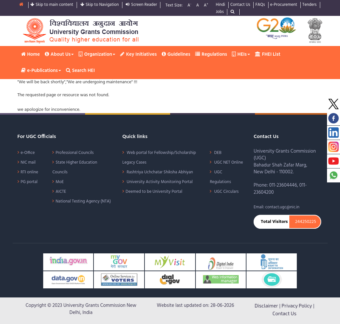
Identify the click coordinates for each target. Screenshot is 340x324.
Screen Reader (141, 5)
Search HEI (80, 71)
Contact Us (240, 5)
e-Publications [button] (41, 71)
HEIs (241, 54)
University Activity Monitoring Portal (159, 182)
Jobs (220, 12)
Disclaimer (266, 305)
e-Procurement (283, 5)
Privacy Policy (297, 305)
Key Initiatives (138, 54)
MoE (60, 182)
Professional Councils (75, 152)
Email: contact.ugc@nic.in (276, 207)
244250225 (305, 222)
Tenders (309, 5)
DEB (217, 152)
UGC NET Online (228, 162)
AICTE (61, 191)
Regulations (211, 54)
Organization (97, 54)
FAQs (260, 5)
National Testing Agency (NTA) (83, 201)
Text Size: (174, 6)
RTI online (29, 172)
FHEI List (268, 54)
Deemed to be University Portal (154, 191)
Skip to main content (51, 5)
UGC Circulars (226, 191)
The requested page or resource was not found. (63, 95)
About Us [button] (59, 54)
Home (30, 54)
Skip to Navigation (99, 5)
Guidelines (176, 54)
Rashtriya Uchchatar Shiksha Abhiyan (159, 172)
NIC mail (28, 162)
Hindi (220, 5)
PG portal (29, 182)
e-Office (28, 152)
